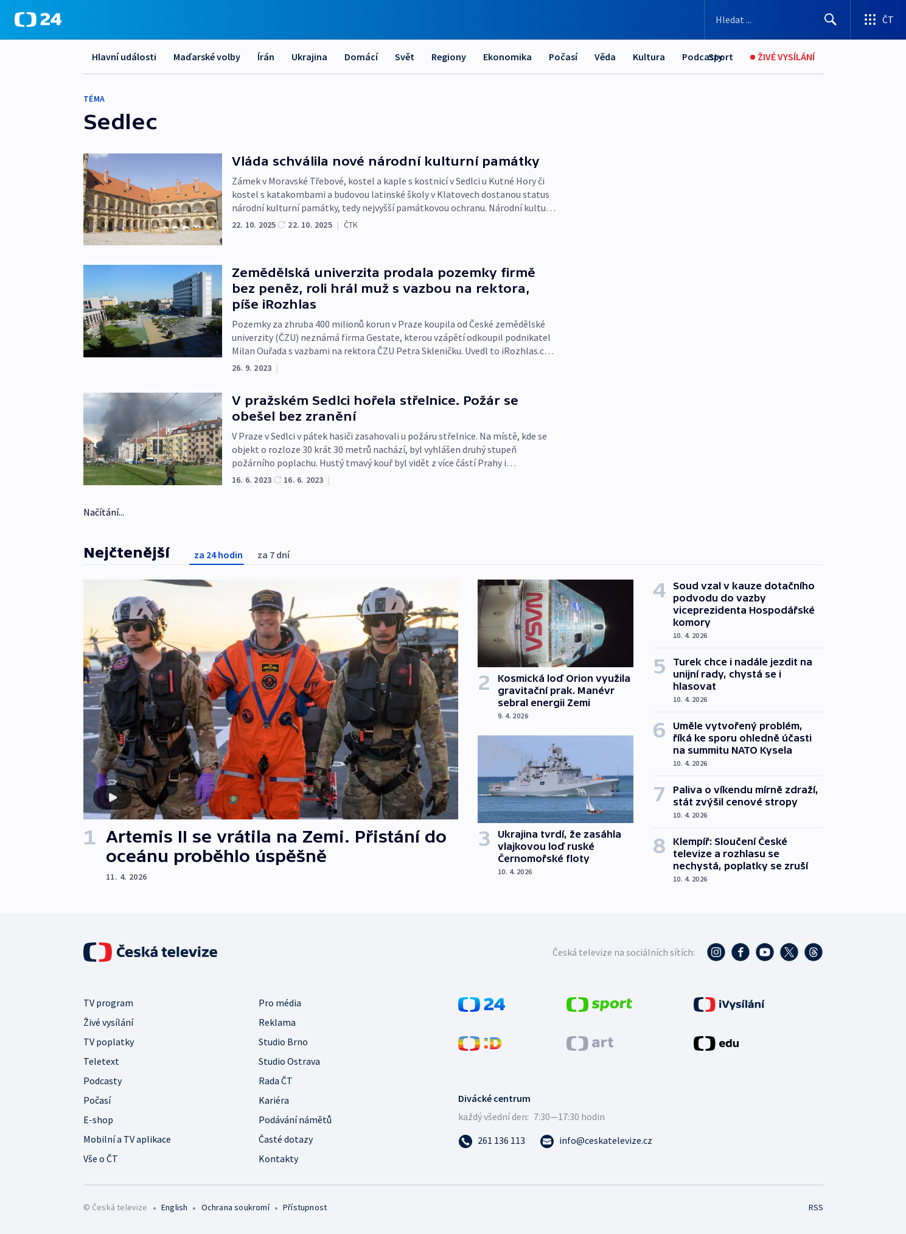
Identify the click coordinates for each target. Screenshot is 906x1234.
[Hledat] (830, 19)
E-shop (98, 1119)
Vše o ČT (100, 1158)
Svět (404, 57)
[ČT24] (38, 19)
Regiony (448, 57)
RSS (816, 1207)
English (174, 1207)
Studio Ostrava (289, 1061)
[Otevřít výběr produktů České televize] (878, 19)
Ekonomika (507, 57)
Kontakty (278, 1158)
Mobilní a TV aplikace (127, 1139)
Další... (647, 57)
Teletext (101, 1061)
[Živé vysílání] (782, 57)
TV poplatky (108, 1042)
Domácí (361, 57)
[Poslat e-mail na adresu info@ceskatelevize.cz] (596, 1140)
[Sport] (721, 57)
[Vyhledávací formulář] (777, 19)
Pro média (280, 1003)
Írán (265, 57)
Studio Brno (283, 1042)
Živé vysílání (108, 1022)
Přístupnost (305, 1207)
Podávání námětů (295, 1119)
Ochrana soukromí (235, 1207)
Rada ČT (276, 1080)
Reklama (277, 1022)
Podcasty (102, 1080)
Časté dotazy (286, 1139)
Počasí (563, 57)
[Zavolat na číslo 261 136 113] (491, 1140)
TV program (108, 1003)
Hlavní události (124, 57)
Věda (605, 57)
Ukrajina (309, 57)
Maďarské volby (206, 57)
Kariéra (274, 1100)
